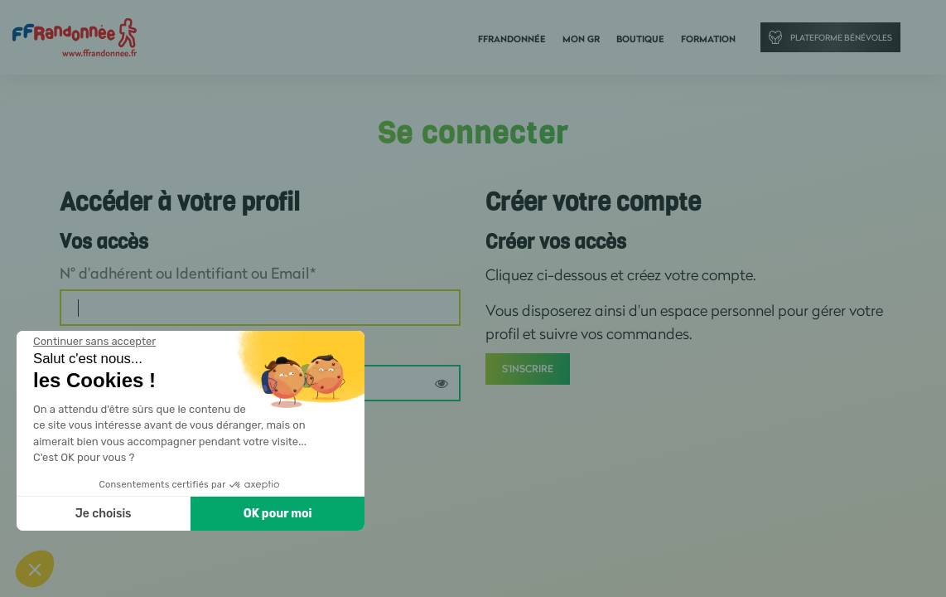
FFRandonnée (512, 39)
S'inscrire (527, 369)
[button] (35, 569)
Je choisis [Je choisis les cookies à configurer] (103, 514)
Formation (708, 39)
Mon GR (581, 39)
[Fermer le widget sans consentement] (94, 341)
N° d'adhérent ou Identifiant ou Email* (188, 273)
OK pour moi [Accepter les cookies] (278, 514)
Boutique (640, 39)
